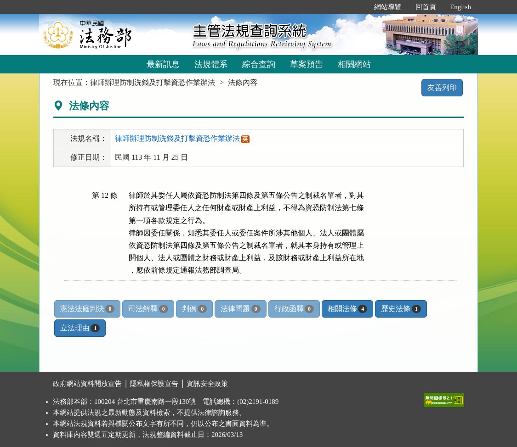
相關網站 (354, 64)
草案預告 (306, 64)
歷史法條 (400, 309)
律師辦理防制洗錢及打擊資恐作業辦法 (152, 82)
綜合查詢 (258, 64)
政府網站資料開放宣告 (87, 383)
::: (358, 7)
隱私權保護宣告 (154, 383)
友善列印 (442, 87)
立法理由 (80, 328)
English (460, 7)
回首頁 (425, 7)
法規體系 (210, 64)
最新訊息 (163, 64)
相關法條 (347, 309)
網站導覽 (388, 7)
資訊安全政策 (207, 383)
